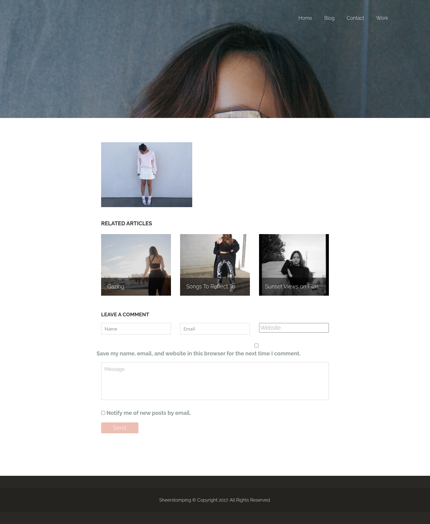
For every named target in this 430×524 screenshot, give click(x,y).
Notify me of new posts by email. (149, 413)
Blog (329, 18)
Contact (355, 18)
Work (382, 18)
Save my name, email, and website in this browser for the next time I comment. (199, 353)
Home (305, 18)
